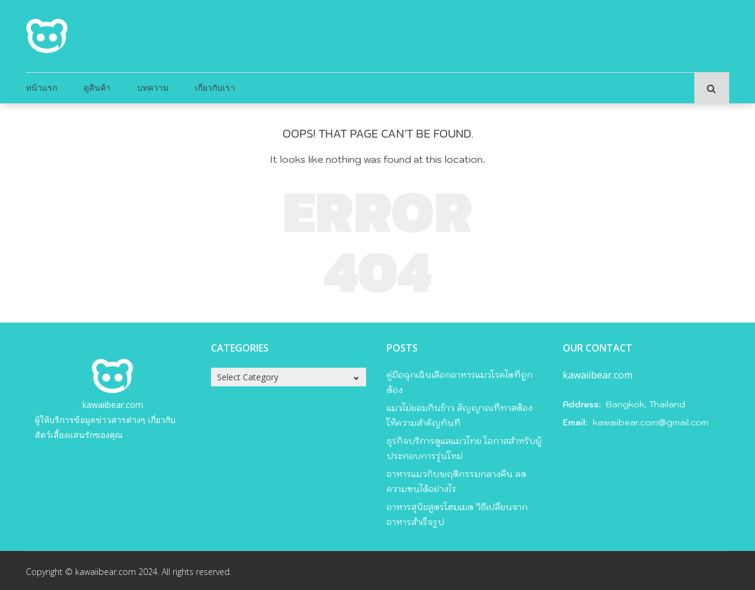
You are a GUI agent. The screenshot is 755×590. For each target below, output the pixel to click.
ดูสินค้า (97, 87)
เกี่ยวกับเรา (215, 87)
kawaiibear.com (112, 404)
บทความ (152, 87)
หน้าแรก (41, 87)
